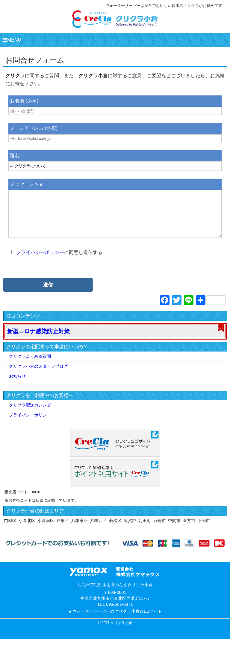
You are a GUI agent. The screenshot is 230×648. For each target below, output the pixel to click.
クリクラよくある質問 (30, 365)
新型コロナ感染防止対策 (38, 340)
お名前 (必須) (24, 101)
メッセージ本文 (26, 184)
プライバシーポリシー (40, 261)
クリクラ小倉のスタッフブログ (38, 375)
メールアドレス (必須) (34, 128)
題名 (14, 155)
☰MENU (11, 39)
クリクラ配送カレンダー (32, 414)
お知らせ (17, 385)
